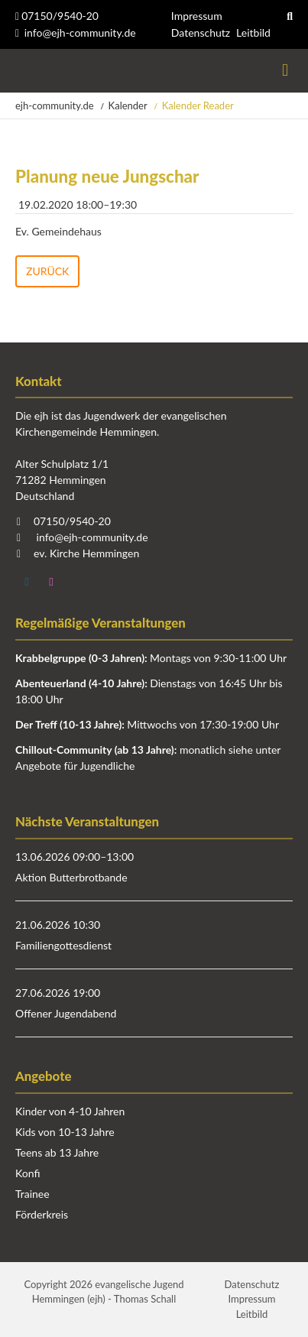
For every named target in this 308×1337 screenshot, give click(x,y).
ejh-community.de (54, 105)
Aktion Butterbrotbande (71, 877)
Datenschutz (200, 32)
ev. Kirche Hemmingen (86, 553)
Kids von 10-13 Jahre (65, 1131)
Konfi (27, 1173)
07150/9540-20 (57, 15)
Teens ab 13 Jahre (57, 1152)
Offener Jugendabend (65, 1013)
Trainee (32, 1193)
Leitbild (253, 32)
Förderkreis (41, 1214)
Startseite (17, 71)
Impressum (196, 15)
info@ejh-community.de (80, 32)
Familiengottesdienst (63, 945)
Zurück (47, 270)
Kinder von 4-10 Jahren (70, 1111)
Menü (285, 70)
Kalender (128, 105)
